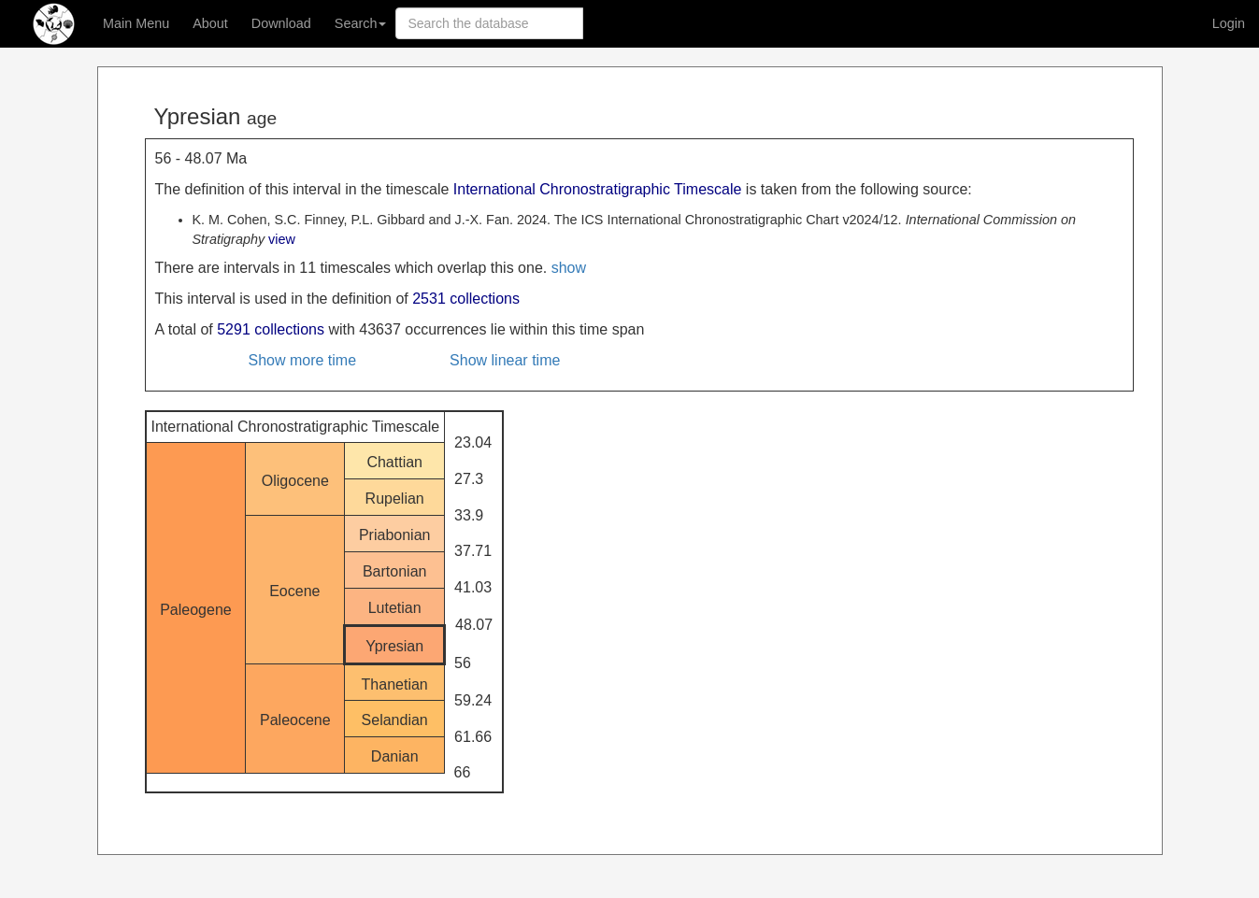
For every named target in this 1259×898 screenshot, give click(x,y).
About (210, 23)
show (568, 268)
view (281, 239)
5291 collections (270, 329)
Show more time (303, 360)
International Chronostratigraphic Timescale (597, 189)
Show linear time (505, 360)
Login (1228, 23)
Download (281, 23)
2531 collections (466, 298)
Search (361, 23)
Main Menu (136, 23)
